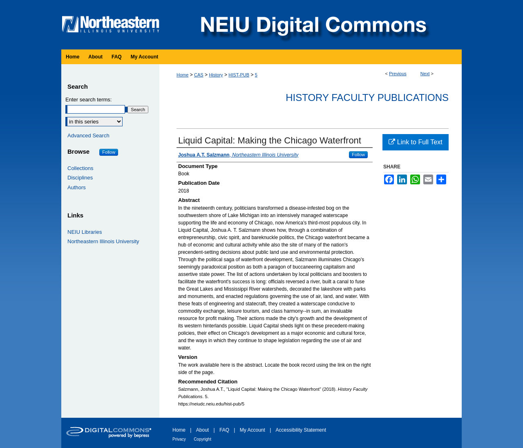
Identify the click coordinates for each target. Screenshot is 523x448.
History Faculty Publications (367, 97)
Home (182, 74)
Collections (80, 168)
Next (425, 73)
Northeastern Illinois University (103, 241)
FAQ (224, 430)
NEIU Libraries (84, 232)
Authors (76, 187)
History (216, 74)
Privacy (179, 439)
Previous (398, 73)
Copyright (202, 439)
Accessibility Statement (301, 430)
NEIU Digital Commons (312, 24)
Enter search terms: (88, 99)
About (202, 430)
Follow (358, 154)
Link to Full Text (415, 142)
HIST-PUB (238, 74)
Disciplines (80, 178)
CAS (198, 74)
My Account (252, 430)
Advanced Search (88, 135)
